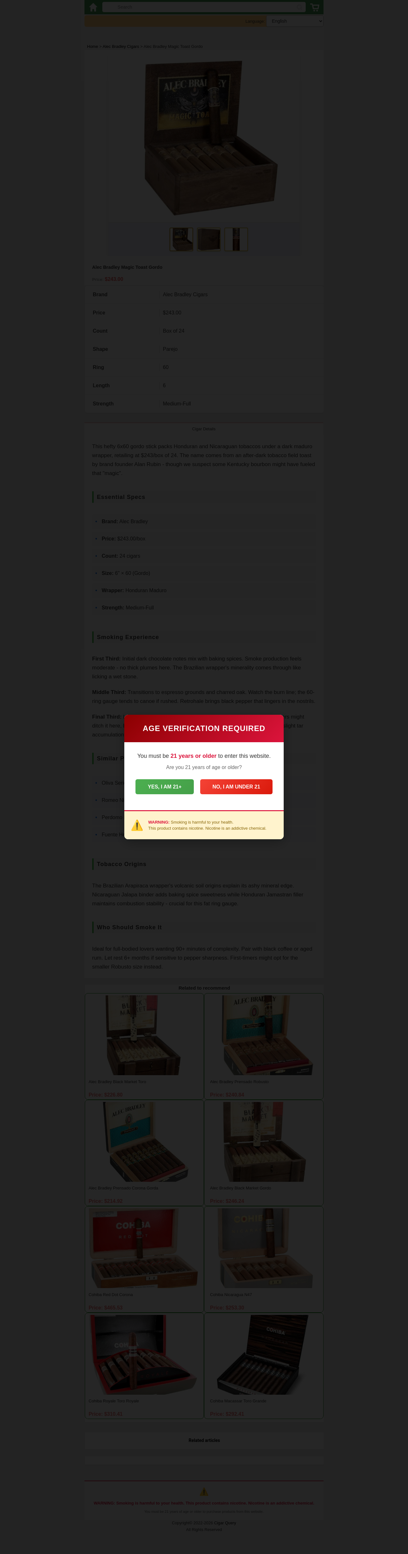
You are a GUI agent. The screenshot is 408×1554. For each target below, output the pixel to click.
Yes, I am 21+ (164, 786)
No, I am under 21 (237, 786)
